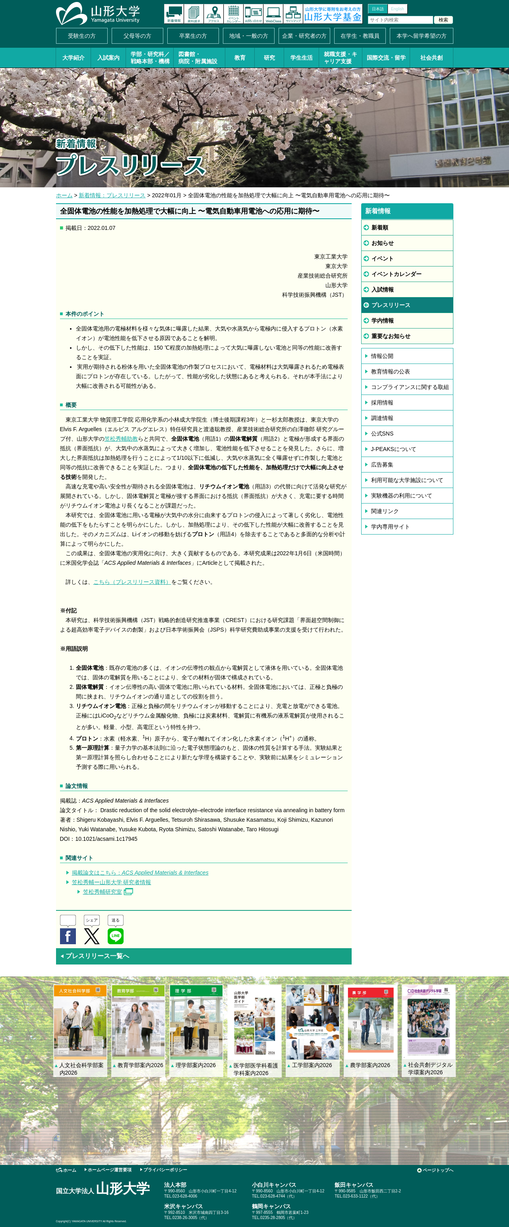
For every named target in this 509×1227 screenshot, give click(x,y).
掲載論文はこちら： (140, 872)
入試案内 (108, 57)
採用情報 (382, 402)
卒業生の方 (193, 36)
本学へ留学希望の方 (422, 36)
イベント (383, 258)
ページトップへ (438, 1170)
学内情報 (383, 320)
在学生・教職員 (360, 36)
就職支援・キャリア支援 (340, 57)
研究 (269, 57)
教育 (240, 57)
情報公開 (382, 356)
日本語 (378, 9)
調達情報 (382, 418)
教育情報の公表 (390, 371)
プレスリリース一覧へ (94, 956)
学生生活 (301, 57)
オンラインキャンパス (273, 14)
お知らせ (383, 243)
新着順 (380, 227)
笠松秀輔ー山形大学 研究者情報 (111, 882)
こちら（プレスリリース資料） (132, 582)
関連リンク (385, 511)
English (397, 9)
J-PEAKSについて (393, 449)
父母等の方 (137, 36)
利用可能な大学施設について (407, 480)
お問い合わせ (253, 14)
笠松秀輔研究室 (102, 892)
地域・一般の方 (248, 36)
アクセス (214, 14)
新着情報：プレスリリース (112, 195)
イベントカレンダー (234, 14)
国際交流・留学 (386, 57)
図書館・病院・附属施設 (197, 57)
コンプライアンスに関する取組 (410, 387)
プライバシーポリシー (165, 1169)
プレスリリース (391, 305)
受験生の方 (82, 36)
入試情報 (383, 289)
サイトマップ (293, 14)
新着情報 (174, 14)
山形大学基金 (333, 14)
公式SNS (382, 433)
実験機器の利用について (401, 495)
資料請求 (194, 14)
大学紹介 (73, 57)
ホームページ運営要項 (110, 1169)
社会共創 (431, 57)
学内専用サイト (390, 526)
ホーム (64, 195)
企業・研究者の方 (304, 36)
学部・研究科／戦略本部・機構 (150, 57)
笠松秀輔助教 (121, 439)
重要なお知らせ (391, 336)
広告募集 (382, 464)
